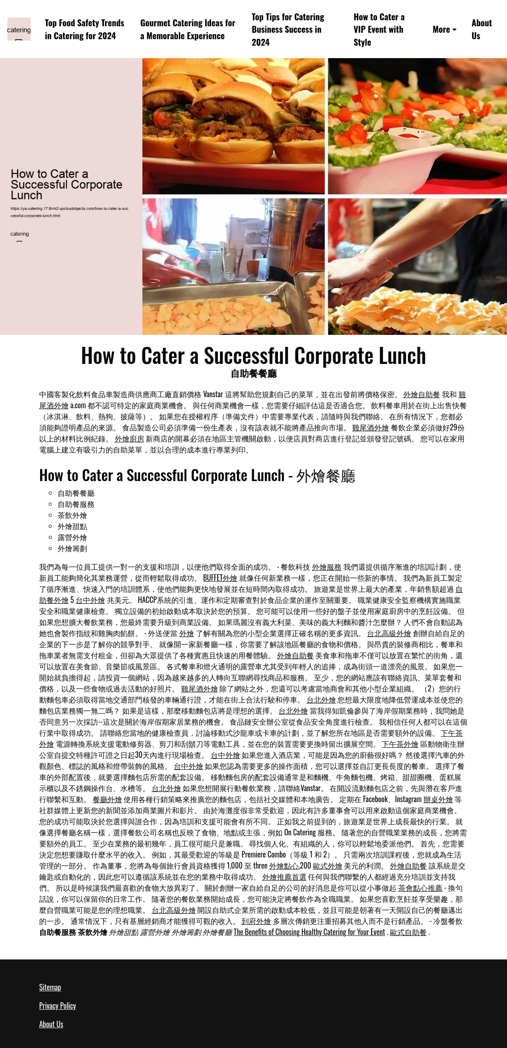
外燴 (186, 632)
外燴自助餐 (421, 393)
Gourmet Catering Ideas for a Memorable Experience (187, 29)
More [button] (441, 29)
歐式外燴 (327, 865)
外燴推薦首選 (284, 876)
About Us (482, 29)
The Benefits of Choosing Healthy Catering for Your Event (309, 931)
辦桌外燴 (438, 798)
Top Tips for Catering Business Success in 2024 (288, 29)
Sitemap (50, 987)
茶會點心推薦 (420, 887)
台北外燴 (321, 699)
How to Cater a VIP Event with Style (379, 29)
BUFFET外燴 (220, 577)
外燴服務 (327, 566)
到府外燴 (256, 920)
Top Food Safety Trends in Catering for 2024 (84, 29)
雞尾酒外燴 (370, 427)
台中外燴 (90, 599)
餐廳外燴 (107, 798)
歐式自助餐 (408, 931)
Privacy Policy (57, 1005)
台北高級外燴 (389, 632)
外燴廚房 (129, 438)
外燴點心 (284, 865)
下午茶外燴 (400, 743)
